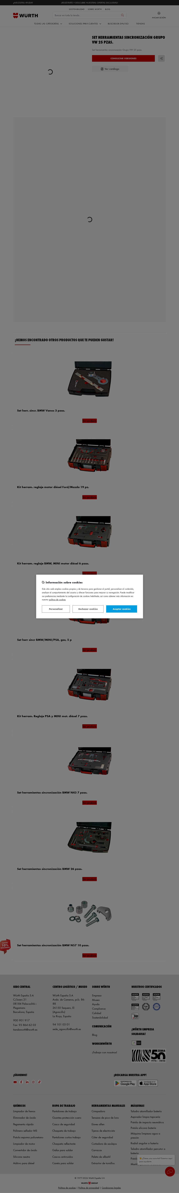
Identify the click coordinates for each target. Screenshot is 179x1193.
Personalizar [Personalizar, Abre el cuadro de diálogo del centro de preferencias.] (56, 608)
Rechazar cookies (88, 608)
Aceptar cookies (122, 608)
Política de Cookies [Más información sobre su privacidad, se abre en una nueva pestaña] (57, 599)
